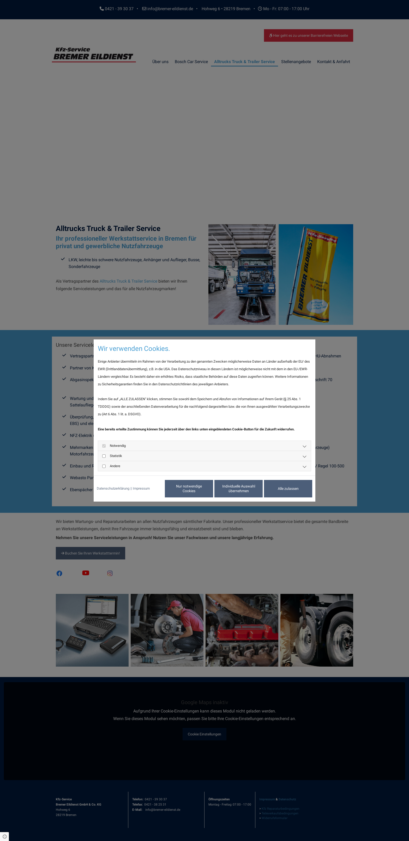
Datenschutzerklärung (113, 488)
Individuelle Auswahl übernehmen (238, 488)
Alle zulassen (288, 488)
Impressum (141, 488)
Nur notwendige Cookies (189, 488)
